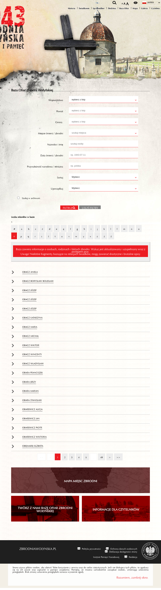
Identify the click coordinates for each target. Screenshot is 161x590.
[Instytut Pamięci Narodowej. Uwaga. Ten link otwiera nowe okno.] (104, 558)
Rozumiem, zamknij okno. (132, 579)
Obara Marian (30, 392)
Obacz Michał (30, 337)
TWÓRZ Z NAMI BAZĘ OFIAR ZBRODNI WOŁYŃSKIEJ (45, 510)
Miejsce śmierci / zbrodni (50, 135)
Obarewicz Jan (31, 420)
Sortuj (60, 179)
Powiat (59, 113)
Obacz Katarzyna (32, 319)
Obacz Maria (29, 328)
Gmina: (59, 123)
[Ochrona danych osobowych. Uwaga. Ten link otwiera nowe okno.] (121, 550)
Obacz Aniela (30, 273)
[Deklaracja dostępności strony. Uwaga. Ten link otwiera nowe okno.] (121, 553)
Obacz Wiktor (30, 346)
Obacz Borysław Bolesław (38, 282)
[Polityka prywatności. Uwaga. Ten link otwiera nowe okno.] (89, 550)
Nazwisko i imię (55, 146)
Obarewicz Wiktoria (34, 438)
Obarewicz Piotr (32, 429)
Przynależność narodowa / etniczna (45, 168)
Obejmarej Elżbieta (32, 447)
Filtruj (67, 209)
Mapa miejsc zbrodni (80, 482)
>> (117, 457)
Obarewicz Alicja (32, 410)
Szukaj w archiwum (31, 199)
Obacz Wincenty (32, 355)
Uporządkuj (57, 190)
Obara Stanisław (32, 401)
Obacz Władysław (33, 365)
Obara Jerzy (29, 383)
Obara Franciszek (32, 374)
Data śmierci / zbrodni (51, 157)
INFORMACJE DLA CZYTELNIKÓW (116, 511)
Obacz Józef (29, 291)
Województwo (55, 101)
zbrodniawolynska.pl (37, 550)
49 (100, 457)
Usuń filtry (88, 209)
